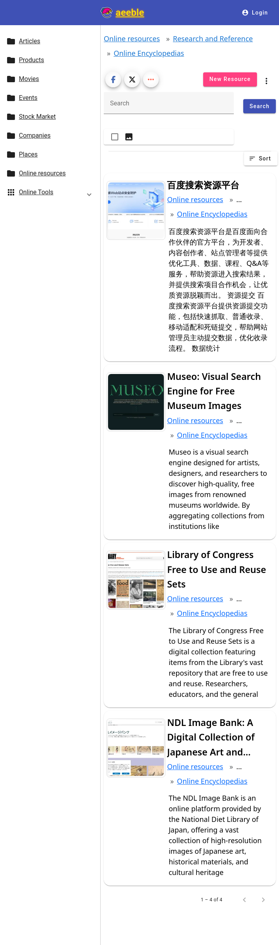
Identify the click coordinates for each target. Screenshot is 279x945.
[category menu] (266, 79)
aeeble (130, 12)
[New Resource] (230, 79)
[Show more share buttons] (151, 79)
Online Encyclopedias (149, 53)
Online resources (132, 38)
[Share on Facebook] (113, 79)
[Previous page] (244, 899)
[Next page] (263, 899)
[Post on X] (132, 79)
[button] (50, 193)
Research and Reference (213, 38)
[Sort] (260, 158)
